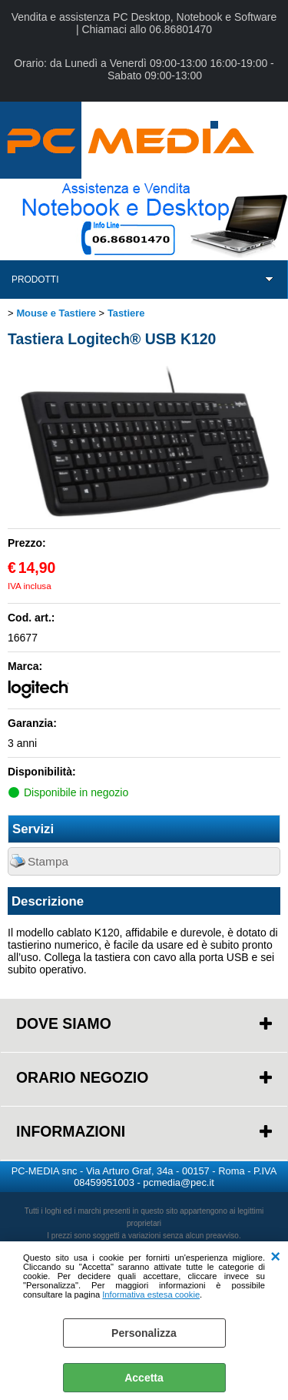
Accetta (144, 1378)
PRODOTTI (35, 279)
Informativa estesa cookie (151, 1294)
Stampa (48, 861)
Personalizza (144, 1333)
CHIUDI (275, 1256)
